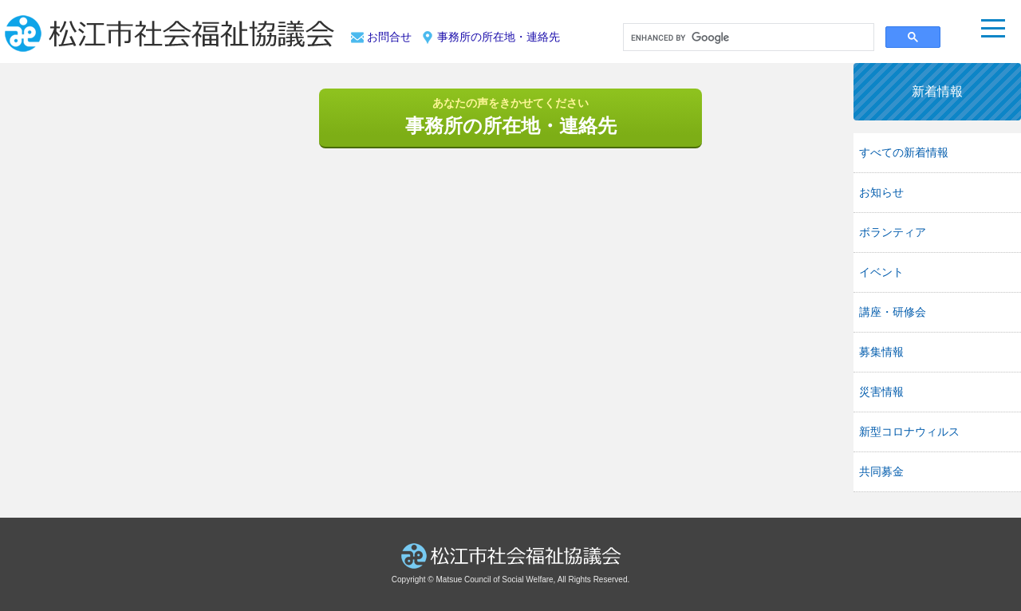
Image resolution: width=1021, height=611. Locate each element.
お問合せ (389, 36)
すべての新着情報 (903, 152)
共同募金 (881, 471)
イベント (881, 272)
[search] (747, 38)
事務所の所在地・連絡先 (498, 36)
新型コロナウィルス (909, 431)
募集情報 (881, 351)
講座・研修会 (892, 312)
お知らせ (881, 192)
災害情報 (881, 391)
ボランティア (892, 232)
